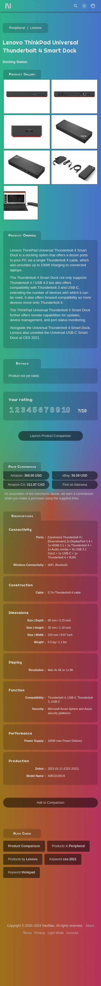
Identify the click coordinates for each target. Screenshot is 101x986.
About (90, 926)
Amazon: (26, 475)
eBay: (74, 475)
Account (72, 933)
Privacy (39, 933)
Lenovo (36, 28)
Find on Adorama (74, 485)
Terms (27, 933)
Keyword (62, 859)
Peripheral (17, 28)
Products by (22, 859)
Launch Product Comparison (50, 436)
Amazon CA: (26, 485)
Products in (68, 846)
